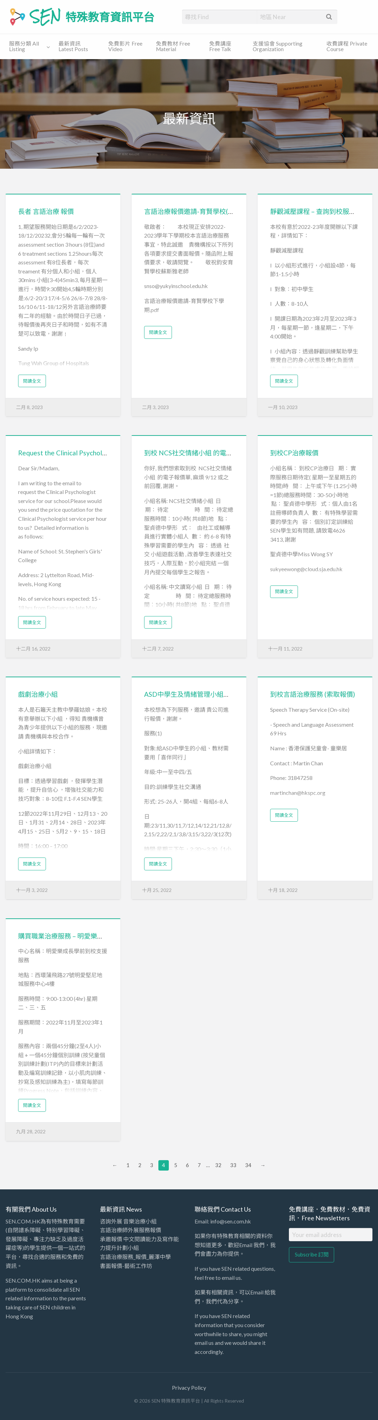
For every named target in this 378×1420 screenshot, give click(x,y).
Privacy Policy (189, 1387)
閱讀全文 (32, 381)
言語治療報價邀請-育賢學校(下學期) (197, 211)
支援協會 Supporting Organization (277, 46)
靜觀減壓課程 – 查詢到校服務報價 (319, 211)
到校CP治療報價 (294, 453)
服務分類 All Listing (24, 46)
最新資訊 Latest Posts (73, 46)
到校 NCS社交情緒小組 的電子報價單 (198, 453)
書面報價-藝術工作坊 (126, 1265)
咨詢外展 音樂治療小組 (128, 1221)
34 (248, 1165)
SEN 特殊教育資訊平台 (92, 16)
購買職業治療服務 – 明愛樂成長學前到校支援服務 (90, 936)
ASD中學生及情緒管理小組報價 (190, 694)
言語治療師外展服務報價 (130, 1230)
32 (218, 1165)
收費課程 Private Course (346, 46)
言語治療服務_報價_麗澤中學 (135, 1256)
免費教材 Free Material (173, 46)
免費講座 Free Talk (220, 46)
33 (233, 1165)
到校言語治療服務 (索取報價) (312, 694)
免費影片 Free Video (125, 46)
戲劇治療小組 (38, 694)
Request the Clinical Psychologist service (79, 453)
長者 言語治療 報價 (46, 211)
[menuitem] (28, 46)
